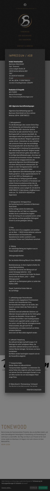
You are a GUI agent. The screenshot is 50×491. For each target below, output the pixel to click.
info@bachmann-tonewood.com (24, 78)
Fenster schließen (34, 390)
